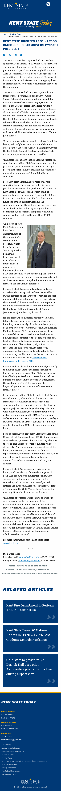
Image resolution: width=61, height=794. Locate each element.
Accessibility (6, 744)
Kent (4, 34)
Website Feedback (9, 774)
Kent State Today (30, 24)
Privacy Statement (9, 767)
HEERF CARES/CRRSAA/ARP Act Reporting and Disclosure (24, 761)
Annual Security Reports (11, 747)
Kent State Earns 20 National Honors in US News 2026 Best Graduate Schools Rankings (28, 635)
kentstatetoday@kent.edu (11, 739)
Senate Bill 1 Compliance (11, 770)
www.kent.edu (10, 543)
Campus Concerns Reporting (13, 751)
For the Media (7, 757)
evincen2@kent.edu (29, 560)
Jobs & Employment (9, 764)
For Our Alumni (8, 754)
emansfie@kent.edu (29, 557)
